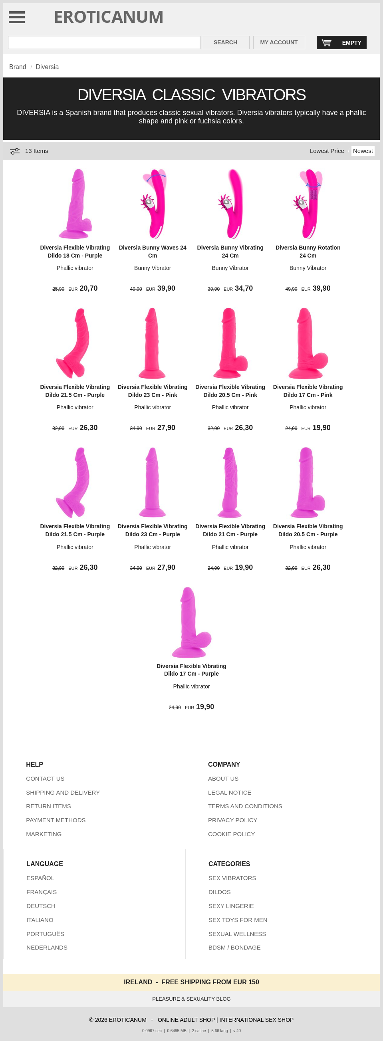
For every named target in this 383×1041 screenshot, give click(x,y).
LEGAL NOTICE (230, 792)
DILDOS (219, 891)
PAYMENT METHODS (55, 820)
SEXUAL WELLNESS (237, 933)
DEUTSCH (41, 905)
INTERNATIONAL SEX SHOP (257, 1020)
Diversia (47, 66)
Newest (363, 150)
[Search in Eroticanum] (104, 42)
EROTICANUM (109, 16)
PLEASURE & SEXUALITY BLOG (191, 999)
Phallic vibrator (75, 268)
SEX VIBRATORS (232, 877)
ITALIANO (39, 919)
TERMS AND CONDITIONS (245, 806)
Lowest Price (327, 150)
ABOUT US (223, 778)
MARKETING (44, 834)
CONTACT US (45, 778)
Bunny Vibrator (152, 268)
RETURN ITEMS (48, 806)
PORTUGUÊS (45, 933)
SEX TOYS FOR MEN (238, 919)
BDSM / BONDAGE (234, 947)
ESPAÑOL (40, 877)
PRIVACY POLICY (233, 820)
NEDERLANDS (46, 947)
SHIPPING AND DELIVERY (63, 792)
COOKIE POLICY (231, 834)
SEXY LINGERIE (231, 905)
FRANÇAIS (41, 891)
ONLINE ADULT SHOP (186, 1020)
